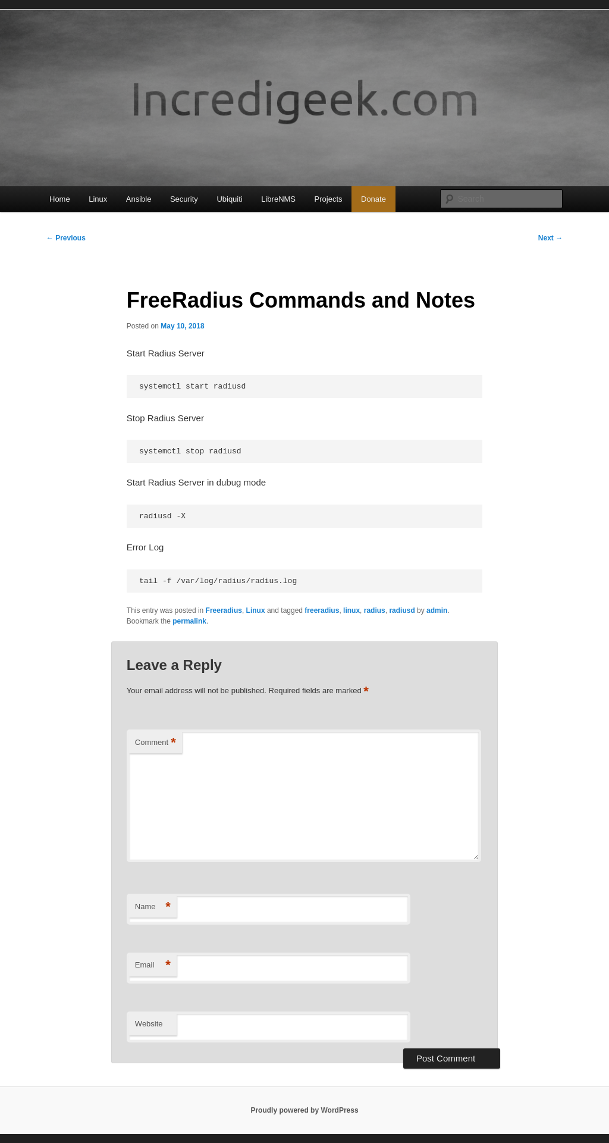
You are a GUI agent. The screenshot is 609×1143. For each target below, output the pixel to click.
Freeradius (224, 610)
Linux (98, 199)
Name (153, 907)
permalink (189, 621)
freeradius (321, 610)
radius (374, 610)
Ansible (139, 199)
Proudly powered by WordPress (304, 1110)
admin (436, 610)
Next (550, 238)
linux (351, 610)
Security (184, 199)
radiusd (402, 610)
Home (59, 199)
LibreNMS (278, 199)
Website (149, 1023)
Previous (66, 238)
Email (153, 965)
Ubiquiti (229, 199)
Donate (373, 199)
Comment (155, 742)
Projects (329, 199)
